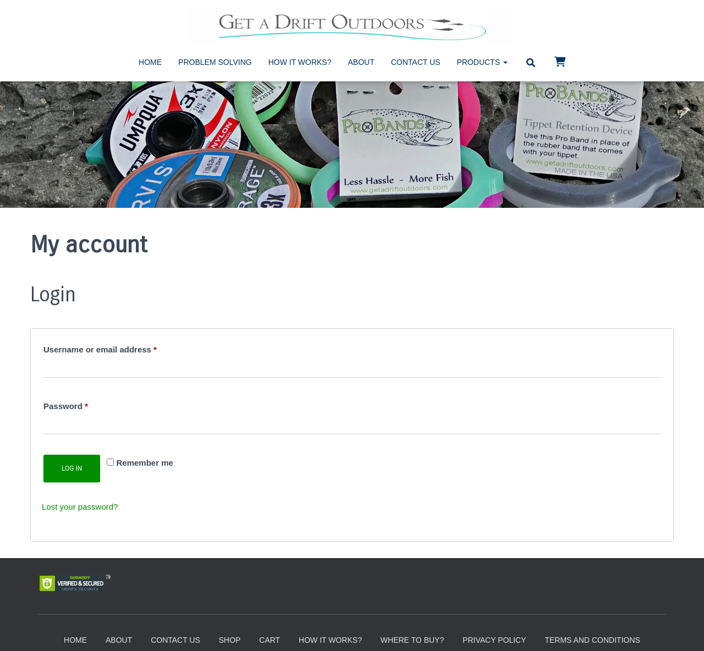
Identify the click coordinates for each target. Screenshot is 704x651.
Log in (72, 468)
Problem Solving (215, 62)
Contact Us (416, 62)
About (361, 62)
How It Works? (300, 62)
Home (150, 62)
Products (482, 62)
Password (83, 404)
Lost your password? (80, 506)
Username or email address (117, 347)
